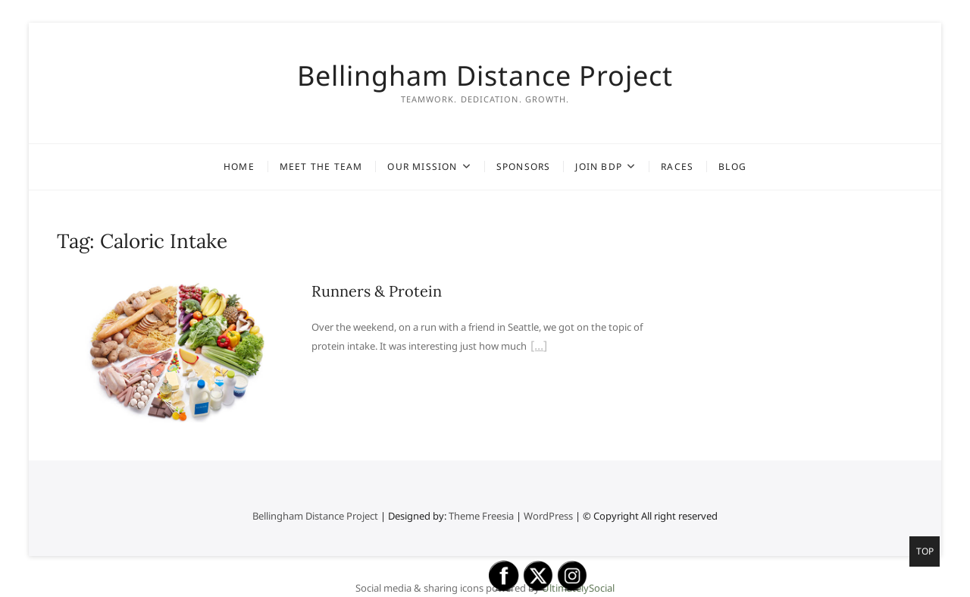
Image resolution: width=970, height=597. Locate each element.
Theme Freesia (481, 516)
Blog (732, 166)
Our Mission (422, 166)
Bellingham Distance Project (485, 76)
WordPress (548, 516)
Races (677, 166)
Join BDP (598, 166)
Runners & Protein (376, 290)
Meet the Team (321, 166)
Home (239, 166)
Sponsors (523, 166)
